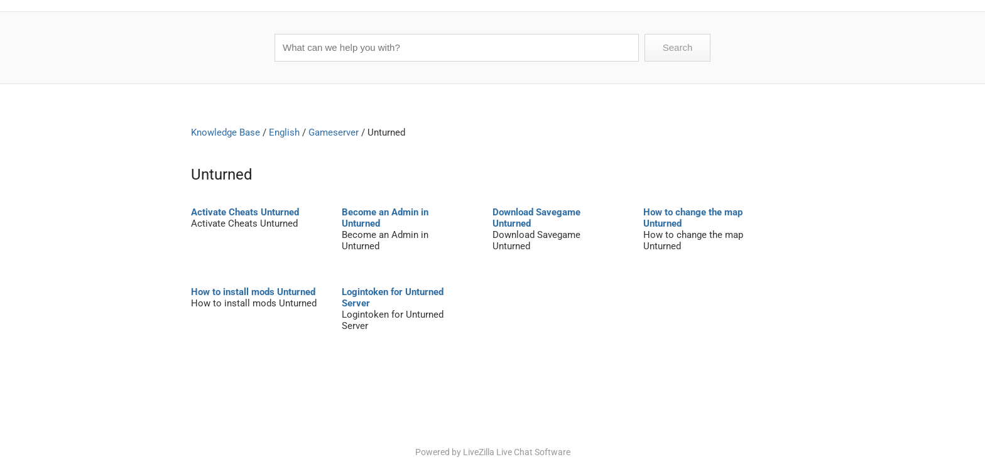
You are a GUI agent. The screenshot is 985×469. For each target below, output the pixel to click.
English (284, 132)
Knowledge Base (225, 132)
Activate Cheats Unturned (245, 212)
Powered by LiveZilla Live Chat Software (492, 452)
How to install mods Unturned (253, 292)
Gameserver (333, 132)
